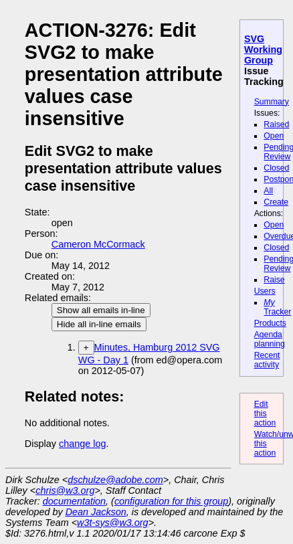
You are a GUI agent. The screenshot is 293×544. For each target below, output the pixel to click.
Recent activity (267, 360)
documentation (74, 501)
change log (82, 443)
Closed (276, 168)
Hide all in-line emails (99, 324)
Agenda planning (269, 339)
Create (276, 202)
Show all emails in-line (101, 310)
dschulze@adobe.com (115, 479)
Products (270, 323)
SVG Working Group (263, 49)
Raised (276, 124)
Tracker (277, 307)
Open (274, 136)
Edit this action (265, 413)
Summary (271, 101)
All (268, 190)
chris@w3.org (64, 490)
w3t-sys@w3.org (113, 522)
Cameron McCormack (98, 244)
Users (265, 291)
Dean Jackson (96, 512)
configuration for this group (171, 501)
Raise (274, 279)
